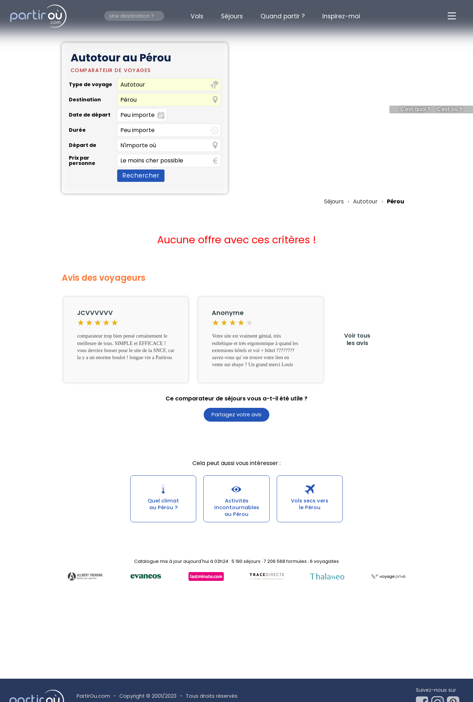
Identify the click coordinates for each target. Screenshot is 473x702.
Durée (77, 129)
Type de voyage (90, 84)
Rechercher (140, 175)
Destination (85, 99)
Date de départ (89, 114)
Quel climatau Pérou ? (163, 506)
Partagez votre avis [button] (237, 415)
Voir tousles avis (357, 339)
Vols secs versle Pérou (309, 506)
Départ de (82, 145)
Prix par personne (82, 160)
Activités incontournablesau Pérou (236, 509)
